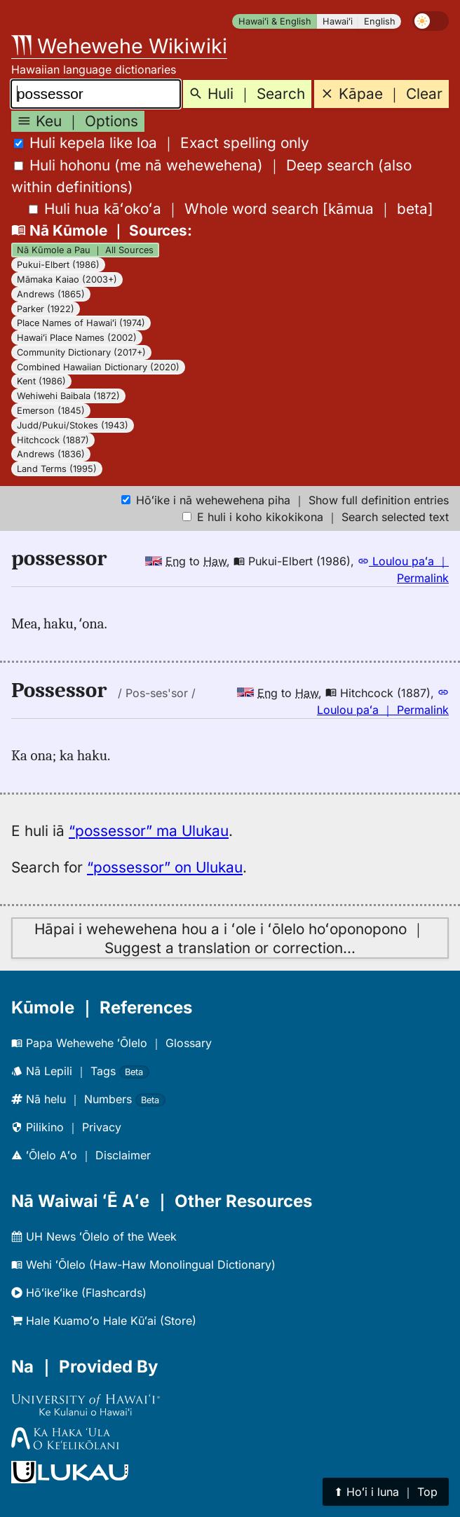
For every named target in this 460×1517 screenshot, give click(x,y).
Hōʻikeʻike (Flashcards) (79, 1293)
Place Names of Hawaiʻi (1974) (81, 323)
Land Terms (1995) (57, 469)
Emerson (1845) (51, 411)
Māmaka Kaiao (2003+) (67, 279)
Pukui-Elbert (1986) (58, 265)
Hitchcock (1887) (53, 440)
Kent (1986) (41, 381)
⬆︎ (386, 1492)
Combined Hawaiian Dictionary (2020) (98, 367)
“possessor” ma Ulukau (149, 831)
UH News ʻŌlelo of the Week (94, 1236)
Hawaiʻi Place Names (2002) (77, 338)
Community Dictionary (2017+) (81, 352)
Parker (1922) (46, 309)
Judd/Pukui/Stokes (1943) (73, 425)
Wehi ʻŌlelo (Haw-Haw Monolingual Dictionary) (143, 1265)
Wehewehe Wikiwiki (119, 46)
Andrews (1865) (51, 294)
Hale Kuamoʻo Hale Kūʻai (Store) (103, 1321)
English (379, 21)
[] (231, 208)
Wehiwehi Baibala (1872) (68, 396)
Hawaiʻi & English (274, 21)
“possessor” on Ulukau (165, 867)
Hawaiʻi (338, 21)
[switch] (430, 21)
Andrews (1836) (51, 454)
